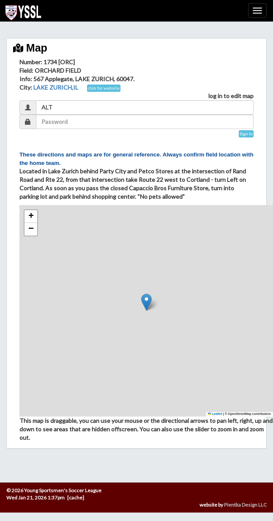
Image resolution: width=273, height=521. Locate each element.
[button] (146, 302)
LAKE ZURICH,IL (55, 87)
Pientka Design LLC (245, 505)
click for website (104, 87)
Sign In (246, 133)
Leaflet (215, 414)
